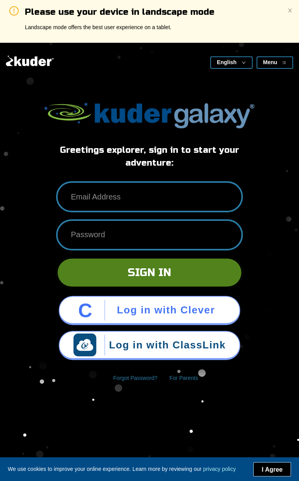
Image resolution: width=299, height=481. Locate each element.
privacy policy (219, 469)
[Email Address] (149, 196)
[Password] (149, 234)
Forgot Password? (135, 378)
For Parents (183, 378)
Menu (274, 62)
